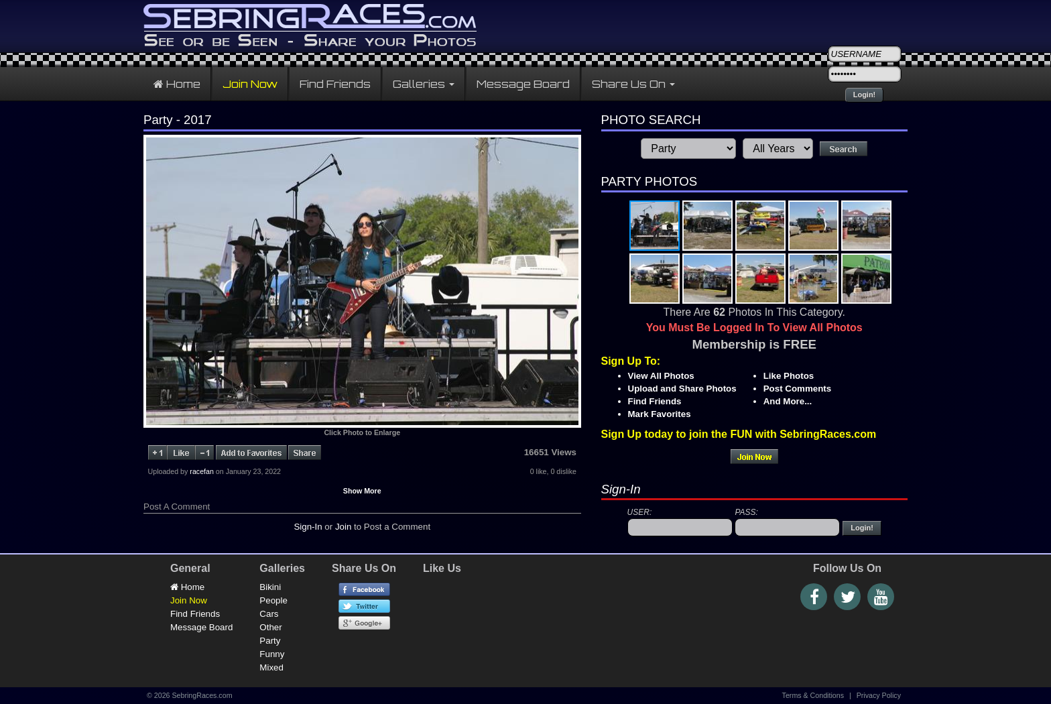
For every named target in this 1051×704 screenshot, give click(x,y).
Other (270, 627)
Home (176, 84)
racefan (202, 471)
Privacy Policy (879, 695)
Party (269, 641)
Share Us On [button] (633, 84)
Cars (268, 614)
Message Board (523, 84)
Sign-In (308, 527)
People (273, 600)
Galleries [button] (423, 84)
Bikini (270, 587)
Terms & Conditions (813, 695)
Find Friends (335, 84)
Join (343, 527)
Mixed (271, 667)
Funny (271, 654)
